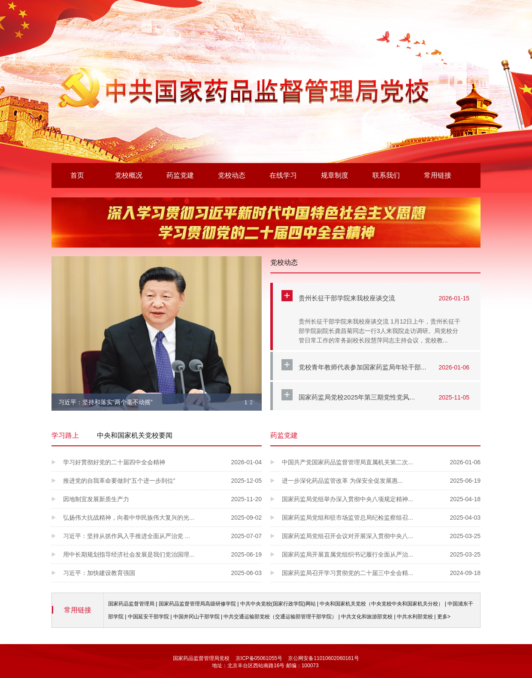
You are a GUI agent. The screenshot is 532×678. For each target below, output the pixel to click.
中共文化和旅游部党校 (367, 617)
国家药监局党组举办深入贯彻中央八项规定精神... (381, 499)
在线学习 (283, 175)
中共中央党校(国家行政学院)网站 (278, 604)
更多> (443, 617)
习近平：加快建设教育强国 (162, 573)
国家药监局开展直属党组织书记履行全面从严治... (381, 554)
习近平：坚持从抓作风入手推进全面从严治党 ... (162, 536)
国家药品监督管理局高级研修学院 (197, 604)
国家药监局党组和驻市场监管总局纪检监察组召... (381, 517)
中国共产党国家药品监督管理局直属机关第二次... (381, 462)
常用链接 (437, 175)
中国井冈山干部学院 (196, 617)
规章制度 (334, 175)
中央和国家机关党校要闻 (134, 435)
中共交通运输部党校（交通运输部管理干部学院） (280, 617)
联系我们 (386, 175)
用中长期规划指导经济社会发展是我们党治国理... (162, 554)
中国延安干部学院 (148, 617)
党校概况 (128, 175)
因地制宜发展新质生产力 (162, 499)
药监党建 (180, 175)
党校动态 (231, 175)
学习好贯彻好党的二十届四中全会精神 (162, 462)
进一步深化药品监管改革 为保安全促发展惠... (381, 481)
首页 (77, 175)
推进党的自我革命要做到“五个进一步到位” (162, 481)
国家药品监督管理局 (131, 604)
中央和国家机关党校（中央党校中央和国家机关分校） (381, 604)
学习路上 (65, 435)
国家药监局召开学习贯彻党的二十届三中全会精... (381, 573)
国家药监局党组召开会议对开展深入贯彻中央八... (381, 536)
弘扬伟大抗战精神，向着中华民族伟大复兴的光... (162, 517)
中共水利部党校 (415, 617)
